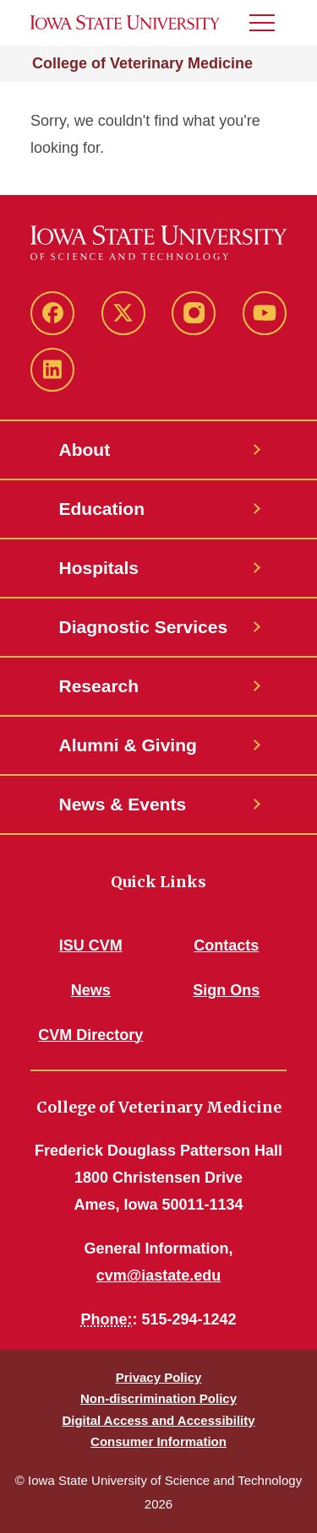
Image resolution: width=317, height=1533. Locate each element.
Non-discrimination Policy (158, 1398)
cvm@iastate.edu (158, 1275)
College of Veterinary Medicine (142, 63)
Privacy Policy (159, 1377)
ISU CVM (91, 945)
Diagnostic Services (143, 626)
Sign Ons (226, 990)
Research (99, 686)
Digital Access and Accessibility (158, 1420)
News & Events (123, 804)
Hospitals (99, 567)
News (91, 990)
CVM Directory (90, 1035)
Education (102, 508)
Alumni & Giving (128, 745)
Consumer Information (158, 1441)
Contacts (226, 945)
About (85, 449)
